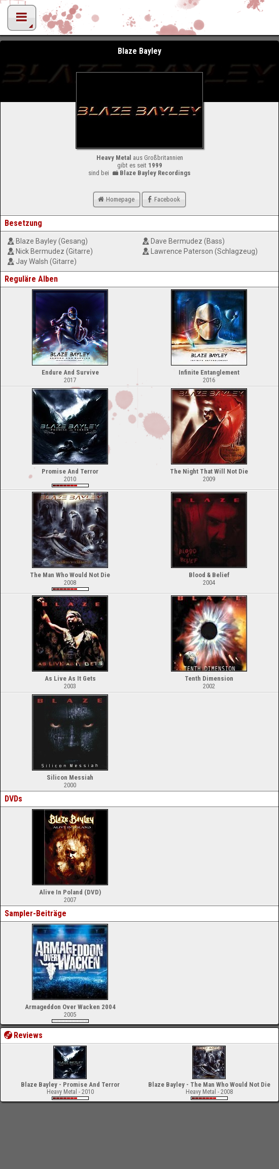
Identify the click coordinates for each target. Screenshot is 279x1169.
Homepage (115, 199)
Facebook (162, 199)
